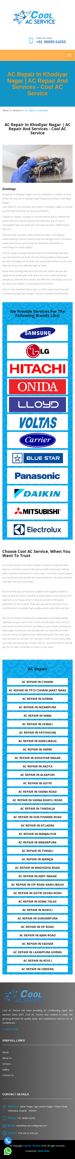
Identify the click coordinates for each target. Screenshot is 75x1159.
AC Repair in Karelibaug (38, 741)
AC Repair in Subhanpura (38, 918)
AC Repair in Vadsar (37, 944)
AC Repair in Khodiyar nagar (37, 758)
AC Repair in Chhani (37, 682)
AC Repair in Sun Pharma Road (37, 817)
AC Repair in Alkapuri (37, 775)
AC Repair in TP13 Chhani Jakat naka (37, 690)
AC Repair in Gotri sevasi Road (37, 893)
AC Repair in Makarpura (37, 842)
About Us (7, 1058)
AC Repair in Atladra (37, 825)
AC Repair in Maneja (37, 859)
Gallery (5, 1069)
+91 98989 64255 (51, 42)
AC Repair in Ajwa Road (37, 935)
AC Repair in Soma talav (37, 901)
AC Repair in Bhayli (37, 910)
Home (5, 110)
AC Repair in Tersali (37, 851)
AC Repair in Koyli (37, 960)
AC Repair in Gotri (37, 783)
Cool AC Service (32, 1145)
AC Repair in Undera (38, 969)
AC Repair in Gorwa (37, 699)
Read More (10, 1029)
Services (17, 110)
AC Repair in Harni (37, 749)
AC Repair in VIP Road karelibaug (37, 884)
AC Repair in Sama (37, 716)
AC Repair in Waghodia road (37, 868)
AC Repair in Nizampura (37, 707)
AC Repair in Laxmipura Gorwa (37, 952)
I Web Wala (43, 1150)
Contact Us (8, 1075)
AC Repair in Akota (37, 766)
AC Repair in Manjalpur (37, 834)
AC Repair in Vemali (37, 724)
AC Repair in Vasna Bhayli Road (38, 800)
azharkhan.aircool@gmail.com (31, 1125)
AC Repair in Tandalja (37, 808)
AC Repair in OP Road (37, 927)
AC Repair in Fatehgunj (37, 732)
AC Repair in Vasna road (37, 792)
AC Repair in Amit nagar (38, 876)
